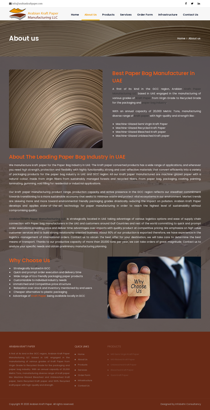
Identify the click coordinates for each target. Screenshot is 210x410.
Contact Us (190, 15)
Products (108, 15)
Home (75, 15)
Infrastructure (167, 15)
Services (126, 15)
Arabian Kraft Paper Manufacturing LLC (37, 219)
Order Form (145, 15)
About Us (90, 15)
